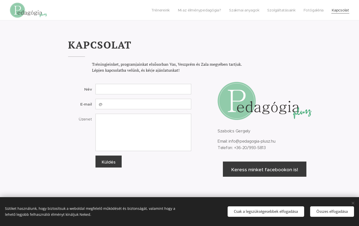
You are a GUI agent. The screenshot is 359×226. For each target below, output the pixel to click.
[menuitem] (161, 10)
